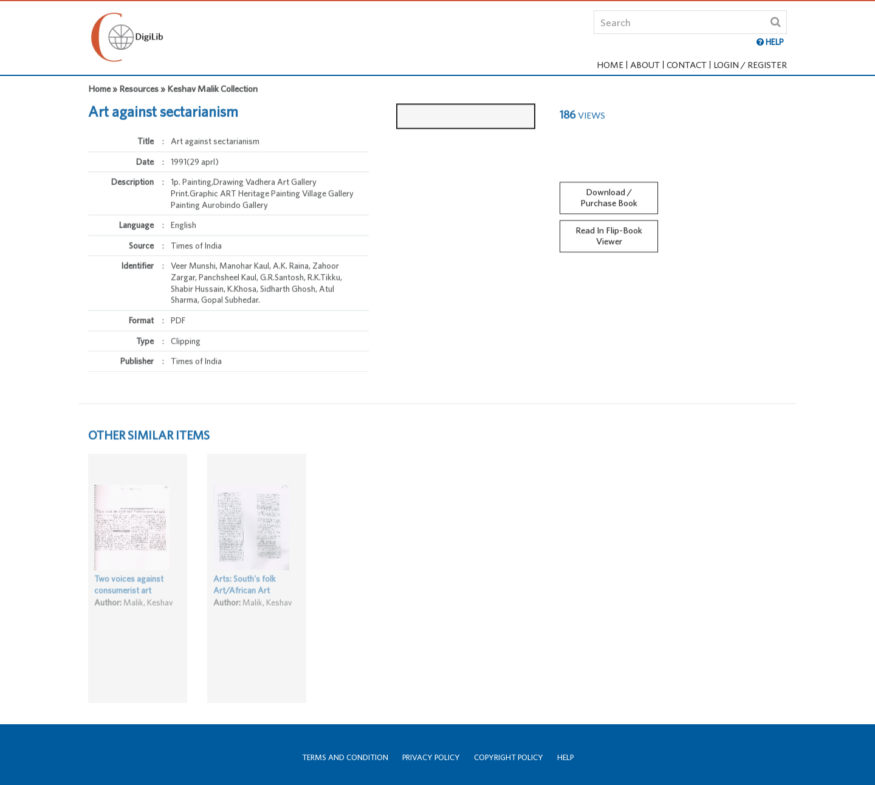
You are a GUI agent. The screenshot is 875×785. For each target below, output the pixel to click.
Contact (687, 65)
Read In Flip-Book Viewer (608, 233)
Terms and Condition (345, 757)
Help (565, 757)
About (645, 65)
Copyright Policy (508, 757)
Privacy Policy (431, 757)
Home (610, 65)
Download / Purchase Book (608, 194)
